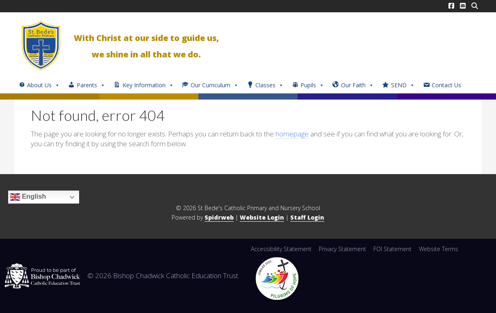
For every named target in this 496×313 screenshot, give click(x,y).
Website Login (262, 217)
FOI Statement (392, 249)
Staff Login (307, 217)
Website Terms (438, 249)
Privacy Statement (342, 249)
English (28, 197)
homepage (292, 133)
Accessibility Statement (281, 249)
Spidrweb (219, 217)
